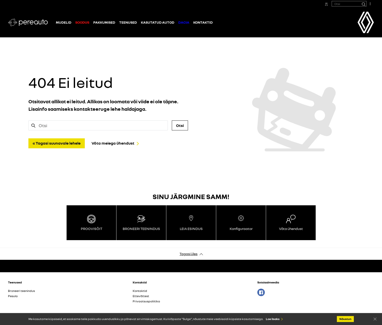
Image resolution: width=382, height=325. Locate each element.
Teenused (128, 22)
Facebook (261, 292)
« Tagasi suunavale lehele (57, 143)
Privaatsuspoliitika (146, 301)
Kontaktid (203, 22)
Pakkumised (104, 22)
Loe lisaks (273, 319)
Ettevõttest (141, 296)
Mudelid (63, 22)
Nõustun (375, 319)
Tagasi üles (188, 254)
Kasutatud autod (157, 22)
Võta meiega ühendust (113, 143)
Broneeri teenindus (21, 291)
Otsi (180, 125)
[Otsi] (363, 3)
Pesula (13, 296)
